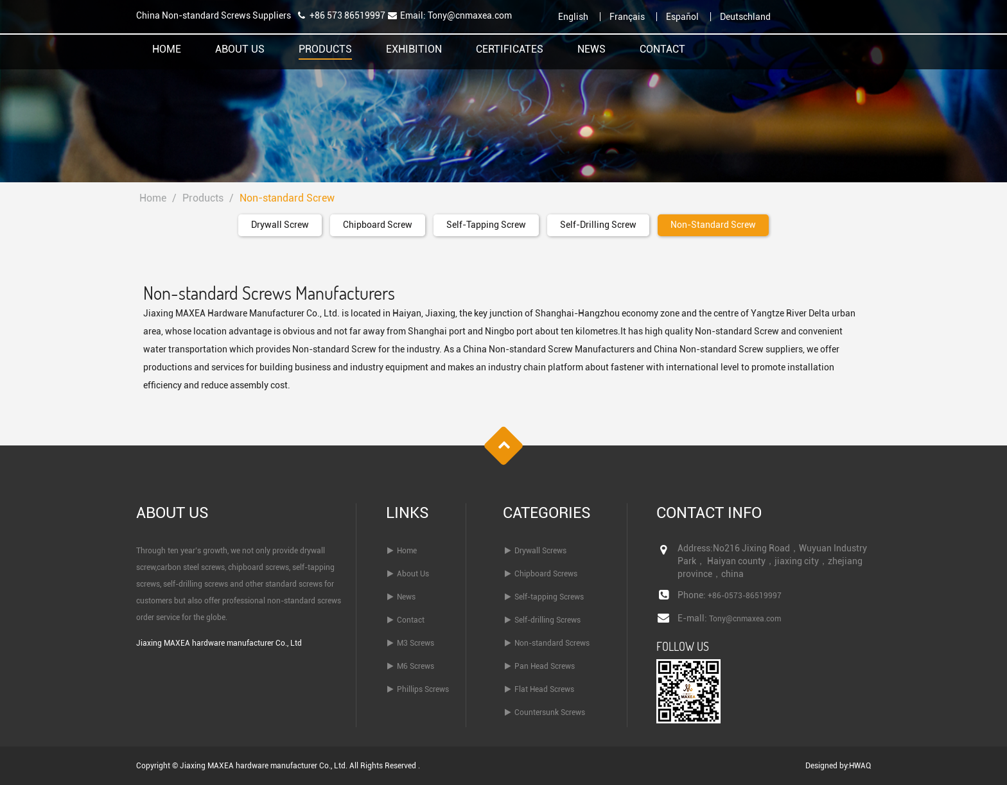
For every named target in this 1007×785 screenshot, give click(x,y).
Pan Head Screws (544, 666)
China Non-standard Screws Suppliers (213, 15)
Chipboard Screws (545, 573)
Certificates (509, 49)
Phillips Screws (423, 689)
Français (627, 17)
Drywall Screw (280, 225)
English (573, 17)
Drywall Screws (540, 550)
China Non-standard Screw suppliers (728, 349)
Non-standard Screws (552, 643)
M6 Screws (415, 666)
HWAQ (860, 765)
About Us (240, 49)
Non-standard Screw (713, 225)
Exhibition (414, 49)
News (591, 49)
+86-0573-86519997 (745, 595)
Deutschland (745, 17)
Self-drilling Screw (598, 225)
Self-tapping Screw (486, 225)
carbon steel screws (191, 567)
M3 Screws (415, 643)
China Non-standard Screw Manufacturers (549, 349)
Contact (662, 49)
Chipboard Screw (377, 225)
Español (682, 17)
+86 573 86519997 (347, 15)
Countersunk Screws (549, 712)
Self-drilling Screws (547, 620)
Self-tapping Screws (549, 596)
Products (325, 49)
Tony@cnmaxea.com (470, 15)
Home (166, 49)
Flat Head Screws (544, 689)
